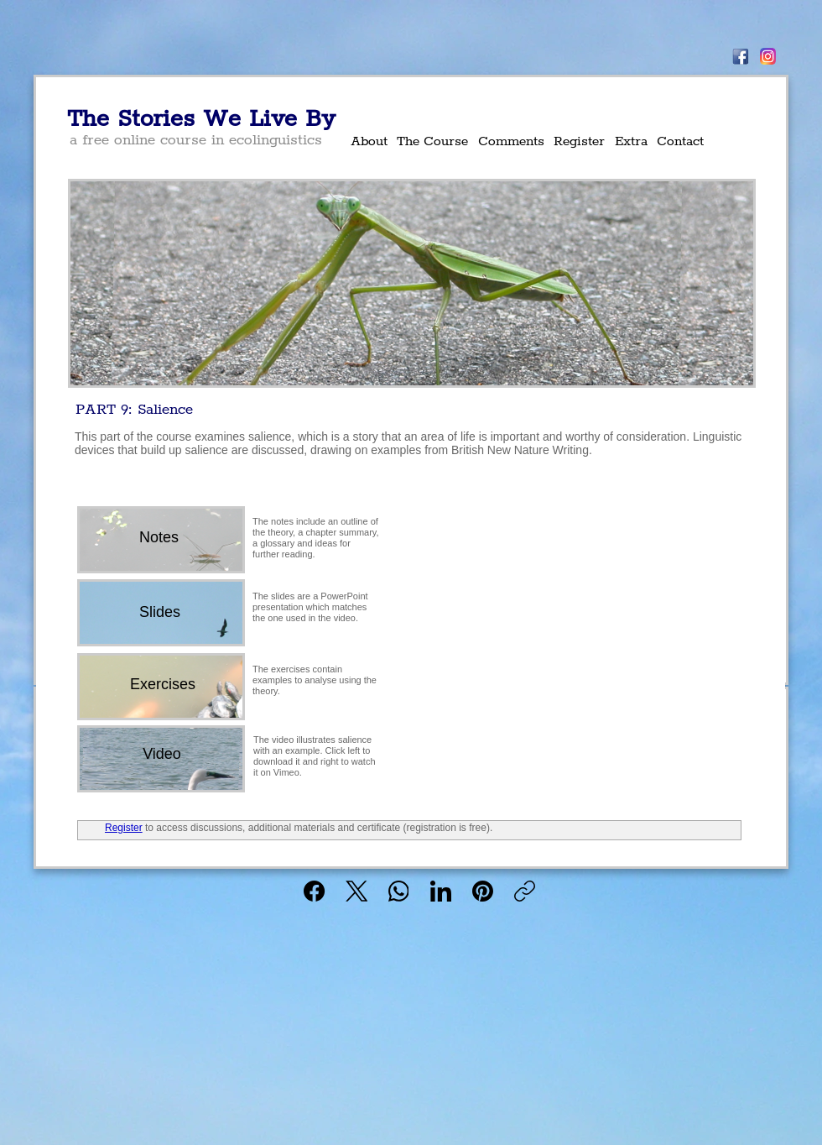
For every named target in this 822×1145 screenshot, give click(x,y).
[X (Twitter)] (356, 891)
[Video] (162, 754)
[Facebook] (314, 891)
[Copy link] (524, 891)
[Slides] (160, 612)
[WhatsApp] (398, 891)
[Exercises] (162, 684)
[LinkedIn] (440, 891)
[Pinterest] (482, 891)
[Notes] (159, 537)
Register (124, 828)
